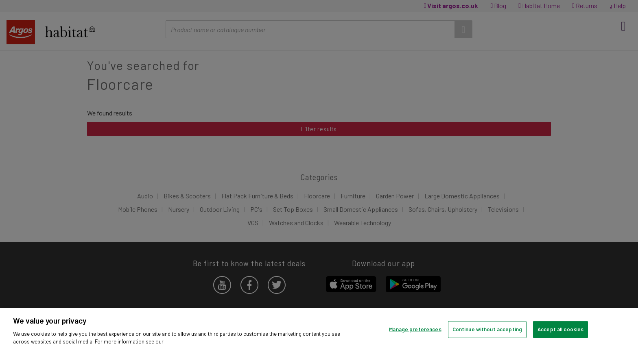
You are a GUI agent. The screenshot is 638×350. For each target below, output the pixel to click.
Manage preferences (415, 329)
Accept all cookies (560, 329)
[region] (319, 329)
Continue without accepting (487, 329)
